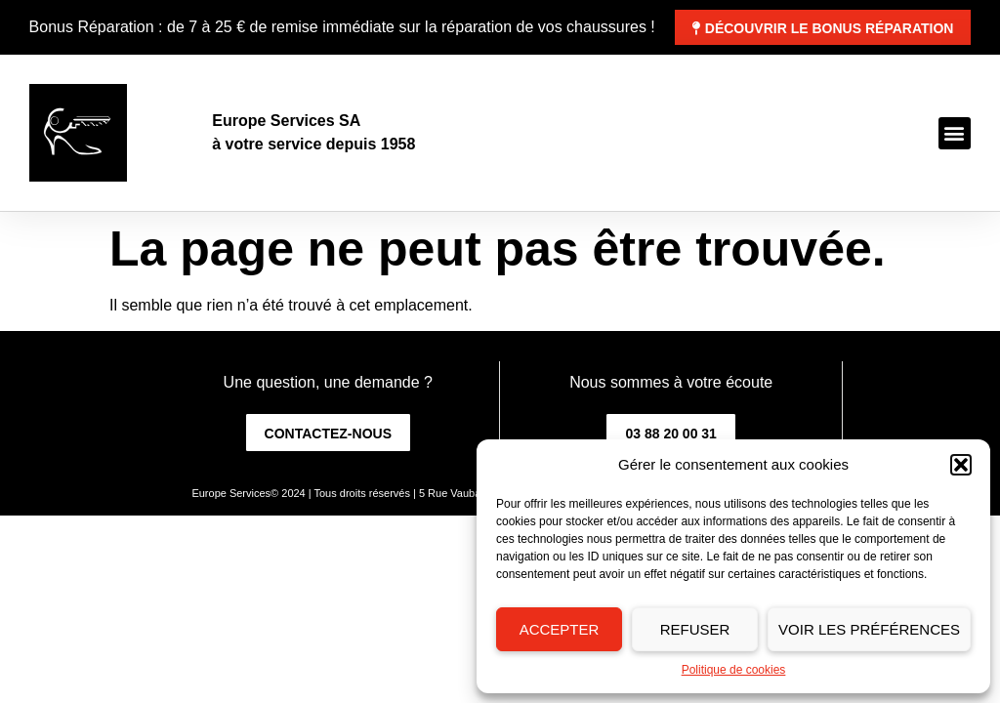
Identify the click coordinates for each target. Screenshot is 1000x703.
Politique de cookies (734, 670)
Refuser (695, 629)
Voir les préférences (869, 629)
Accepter (560, 629)
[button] (961, 465)
